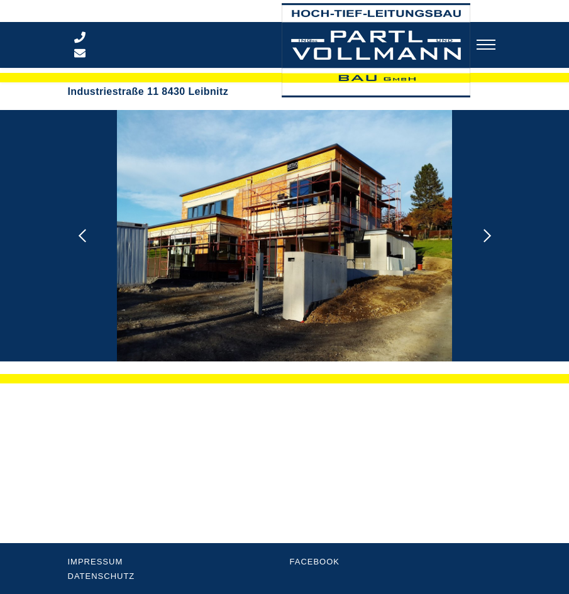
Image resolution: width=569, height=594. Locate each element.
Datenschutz (101, 576)
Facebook (315, 561)
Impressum (95, 561)
